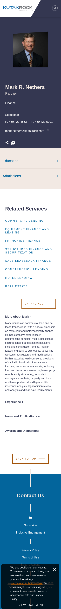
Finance (10, 103)
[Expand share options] (7, 143)
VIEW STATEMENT (31, 605)
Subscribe (30, 525)
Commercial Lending (24, 220)
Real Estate (16, 286)
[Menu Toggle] (47, 7)
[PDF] (13, 143)
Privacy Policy (30, 550)
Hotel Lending (18, 278)
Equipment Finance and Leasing (30, 231)
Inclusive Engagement (30, 532)
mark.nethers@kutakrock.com (24, 131)
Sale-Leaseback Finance (28, 260)
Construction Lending (26, 269)
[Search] (57, 8)
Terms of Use (30, 557)
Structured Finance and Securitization (30, 251)
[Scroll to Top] (30, 459)
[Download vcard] (48, 131)
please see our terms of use (26, 583)
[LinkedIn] (30, 518)
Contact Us (30, 495)
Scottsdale (12, 115)
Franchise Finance (23, 240)
